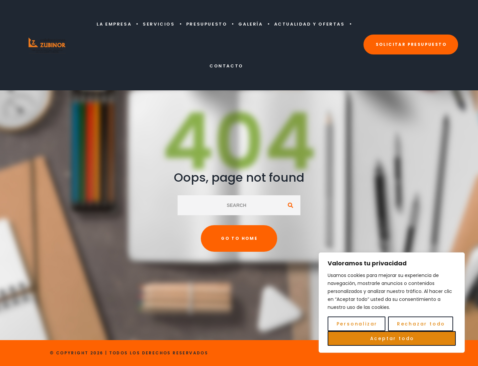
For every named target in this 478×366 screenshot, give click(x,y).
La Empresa (114, 24)
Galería (250, 24)
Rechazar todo (421, 323)
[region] (392, 302)
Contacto (226, 66)
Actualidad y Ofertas (309, 24)
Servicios (159, 24)
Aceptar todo (392, 338)
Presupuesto (206, 24)
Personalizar (357, 323)
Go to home (239, 238)
